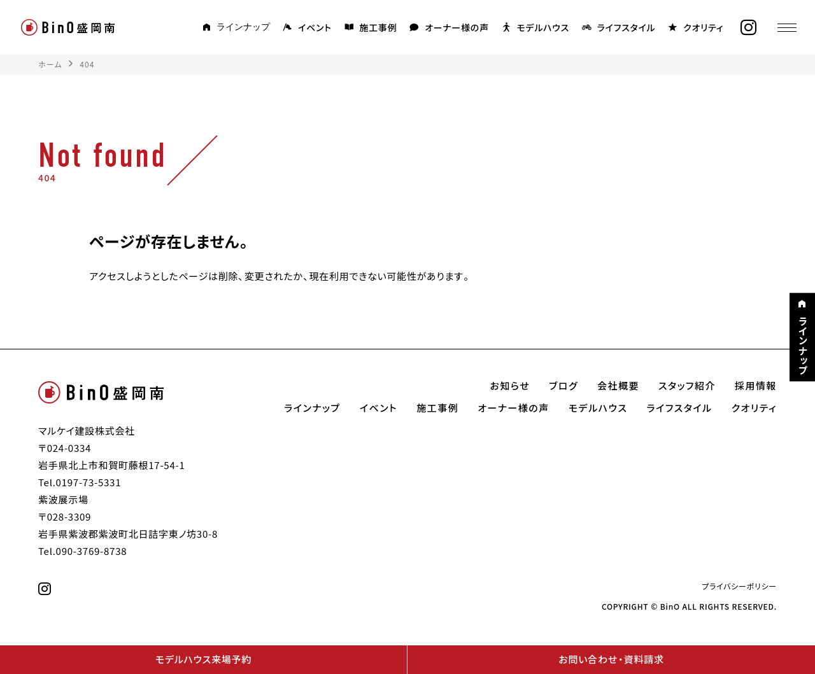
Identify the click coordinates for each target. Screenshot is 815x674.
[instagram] (748, 27)
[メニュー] (786, 27)
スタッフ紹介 (687, 386)
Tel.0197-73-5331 (79, 482)
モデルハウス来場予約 (203, 659)
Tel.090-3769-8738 (82, 551)
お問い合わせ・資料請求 (610, 659)
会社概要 (618, 386)
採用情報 (756, 386)
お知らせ (510, 386)
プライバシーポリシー (739, 586)
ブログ (563, 386)
